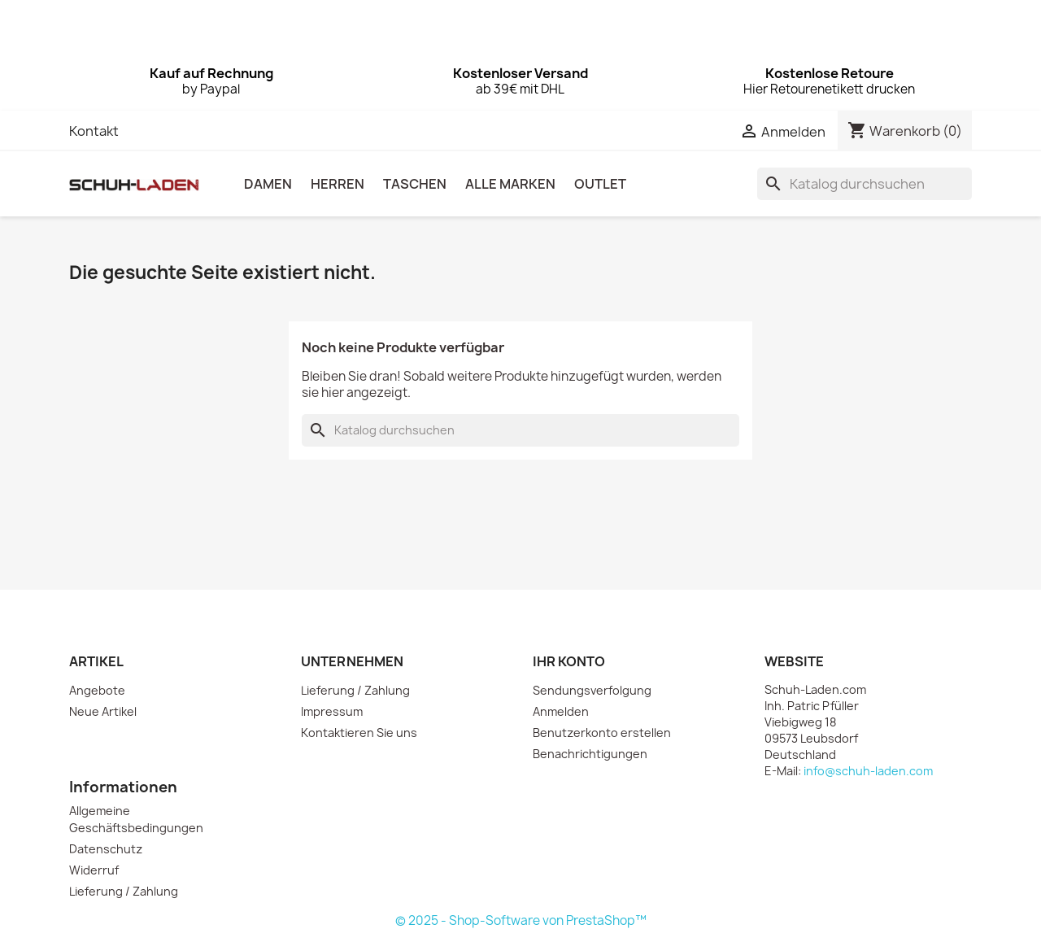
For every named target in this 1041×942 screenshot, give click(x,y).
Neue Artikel (103, 711)
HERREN (337, 184)
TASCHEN (414, 184)
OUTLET (600, 184)
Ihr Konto (569, 661)
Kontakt (94, 131)
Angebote (97, 690)
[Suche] (864, 184)
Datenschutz (105, 849)
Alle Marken (510, 184)
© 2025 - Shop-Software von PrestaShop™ (521, 920)
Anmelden (561, 711)
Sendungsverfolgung (592, 690)
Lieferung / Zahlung (355, 690)
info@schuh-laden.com (868, 770)
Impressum (332, 711)
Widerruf (94, 870)
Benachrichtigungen (590, 753)
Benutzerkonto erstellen (602, 732)
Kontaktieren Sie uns (359, 732)
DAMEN (268, 184)
